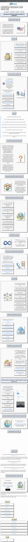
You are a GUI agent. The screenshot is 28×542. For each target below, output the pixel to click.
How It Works (14, 533)
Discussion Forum (7, 510)
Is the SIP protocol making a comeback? (14, 461)
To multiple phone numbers (8, 264)
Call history (5, 400)
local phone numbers (20, 423)
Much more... (8, 339)
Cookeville (4, 208)
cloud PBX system (10, 261)
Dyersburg (4, 220)
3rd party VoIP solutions (8, 107)
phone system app (21, 368)
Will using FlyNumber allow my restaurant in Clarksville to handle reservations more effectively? (14, 127)
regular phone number (8, 103)
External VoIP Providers (7, 513)
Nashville (4, 225)
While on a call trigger (7, 408)
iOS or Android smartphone (8, 94)
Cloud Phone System (14, 6)
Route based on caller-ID (8, 329)
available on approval (9, 83)
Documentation (14, 522)
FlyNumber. (8, 92)
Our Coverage (6, 11)
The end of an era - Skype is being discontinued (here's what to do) (14, 454)
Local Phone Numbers (4, 6)
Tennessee (17, 11)
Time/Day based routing (8, 326)
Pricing (21, 6)
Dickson (5, 214)
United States (12, 11)
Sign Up (7, 489)
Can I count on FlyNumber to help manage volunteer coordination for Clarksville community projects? (14, 136)
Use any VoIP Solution (14, 530)
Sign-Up (2, 8)
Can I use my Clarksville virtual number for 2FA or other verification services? (14, 119)
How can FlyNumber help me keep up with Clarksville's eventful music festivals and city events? (14, 124)
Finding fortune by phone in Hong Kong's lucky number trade (14, 467)
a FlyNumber (22, 357)
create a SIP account (20, 369)
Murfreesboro (6, 202)
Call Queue (8, 336)
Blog (7, 8)
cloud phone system (20, 46)
